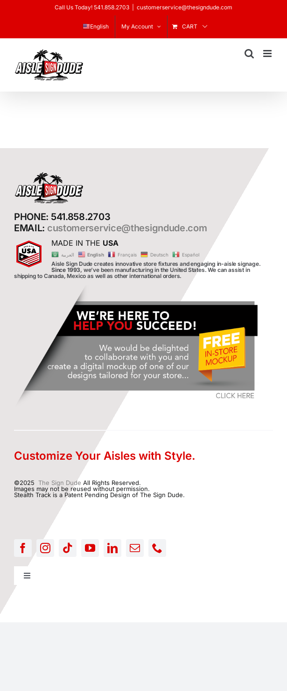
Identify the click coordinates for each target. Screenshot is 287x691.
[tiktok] (68, 548)
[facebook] (23, 548)
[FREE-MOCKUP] (137, 287)
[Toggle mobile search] (249, 53)
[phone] (157, 548)
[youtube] (90, 548)
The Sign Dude (59, 482)
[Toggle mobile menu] (268, 53)
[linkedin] (112, 548)
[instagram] (45, 548)
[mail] (135, 548)
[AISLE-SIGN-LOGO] (49, 174)
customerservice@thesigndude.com (184, 7)
